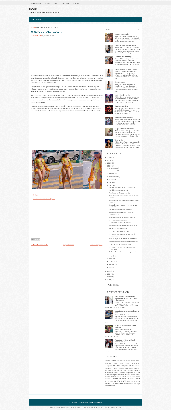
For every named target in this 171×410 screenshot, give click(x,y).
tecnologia (107, 378)
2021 (109, 274)
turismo (137, 378)
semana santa (130, 376)
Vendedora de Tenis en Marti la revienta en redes (125, 341)
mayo (111, 256)
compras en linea (112, 366)
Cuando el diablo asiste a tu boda (120, 244)
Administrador (37, 35)
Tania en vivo (119, 140)
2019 (109, 280)
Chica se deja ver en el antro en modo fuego (123, 239)
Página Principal (36, 3)
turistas (111, 381)
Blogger (99, 402)
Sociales (138, 376)
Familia (132, 368)
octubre (111, 174)
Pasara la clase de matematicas (125, 45)
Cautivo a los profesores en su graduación (123, 252)
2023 (109, 166)
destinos (108, 368)
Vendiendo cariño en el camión (119, 193)
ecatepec (121, 368)
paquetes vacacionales (122, 375)
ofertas (107, 375)
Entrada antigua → (96, 245)
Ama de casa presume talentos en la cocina (123, 225)
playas (133, 375)
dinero (115, 368)
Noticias (47, 3)
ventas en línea (132, 384)
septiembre (113, 177)
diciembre (112, 168)
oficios (112, 375)
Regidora (107, 376)
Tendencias (65, 3)
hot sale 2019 (110, 371)
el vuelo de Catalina (121, 106)
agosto (111, 179)
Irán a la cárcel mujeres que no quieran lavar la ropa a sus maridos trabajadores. (126, 298)
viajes (107, 386)
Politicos (138, 375)
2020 (109, 277)
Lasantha (78, 407)
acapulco (107, 361)
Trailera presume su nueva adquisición (122, 187)
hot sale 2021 (121, 371)
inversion (137, 371)
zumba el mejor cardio (122, 95)
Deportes (76, 3)
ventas (125, 384)
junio (110, 185)
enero (111, 267)
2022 (109, 271)
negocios (129, 373)
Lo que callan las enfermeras (124, 129)
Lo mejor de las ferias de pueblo (120, 223)
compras (135, 363)
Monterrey (122, 373)
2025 (109, 160)
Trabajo (131, 378)
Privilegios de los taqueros (124, 117)
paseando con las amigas (123, 57)
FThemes (60, 407)
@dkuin (35, 195)
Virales (56, 3)
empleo (127, 368)
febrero (111, 264)
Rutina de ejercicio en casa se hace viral (122, 217)
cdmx (121, 363)
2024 (109, 163)
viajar (138, 384)
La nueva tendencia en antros (118, 220)
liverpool (116, 373)
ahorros (113, 361)
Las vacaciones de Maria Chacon (126, 69)
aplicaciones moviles (129, 361)
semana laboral (121, 376)
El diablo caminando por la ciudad (120, 210)
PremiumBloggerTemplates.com (93, 407)
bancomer (108, 363)
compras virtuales (127, 366)
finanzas (137, 368)
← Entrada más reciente (39, 245)
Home (33, 27)
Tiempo (124, 378)
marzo (111, 261)
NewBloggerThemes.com (112, 407)
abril (110, 259)
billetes (116, 363)
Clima (127, 363)
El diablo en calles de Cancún (47, 32)
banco (138, 361)
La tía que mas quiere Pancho (119, 231)
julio (110, 182)
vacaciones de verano (114, 384)
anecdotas (120, 361)
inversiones (109, 373)
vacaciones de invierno (133, 381)
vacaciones (120, 381)
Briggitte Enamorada (121, 34)
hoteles (130, 371)
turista (107, 381)
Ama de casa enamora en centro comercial (123, 242)
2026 (109, 157)
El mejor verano (120, 82)
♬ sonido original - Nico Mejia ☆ (44, 199)
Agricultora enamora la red (118, 228)
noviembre (112, 171)
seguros (113, 376)
